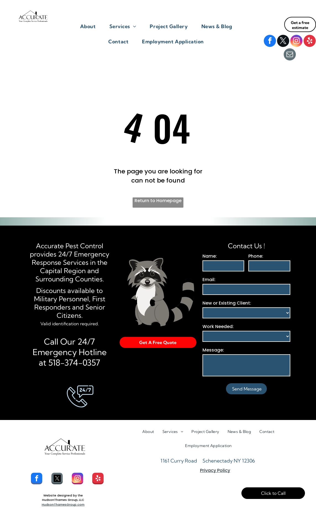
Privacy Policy (215, 470)
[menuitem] (90, 26)
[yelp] (310, 41)
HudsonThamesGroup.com (63, 504)
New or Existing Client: (226, 303)
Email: (208, 279)
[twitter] (283, 41)
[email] (290, 55)
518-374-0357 (74, 362)
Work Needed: (218, 326)
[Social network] (57, 479)
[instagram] (296, 41)
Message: (213, 350)
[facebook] (270, 41)
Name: (209, 256)
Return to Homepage (158, 200)
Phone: (255, 256)
